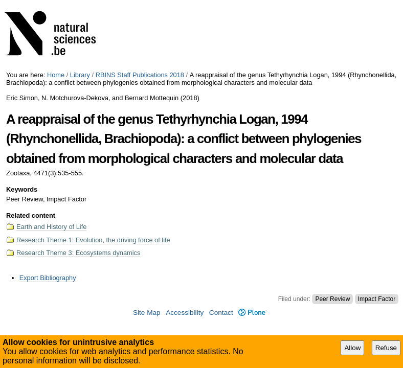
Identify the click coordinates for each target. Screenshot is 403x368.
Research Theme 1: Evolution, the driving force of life (93, 240)
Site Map (147, 312)
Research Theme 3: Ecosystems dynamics (78, 253)
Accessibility (185, 312)
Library (80, 75)
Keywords (21, 189)
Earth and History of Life (51, 227)
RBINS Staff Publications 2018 (140, 75)
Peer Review (332, 299)
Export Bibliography (47, 278)
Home (55, 75)
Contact (221, 312)
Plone (252, 312)
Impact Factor (376, 299)
